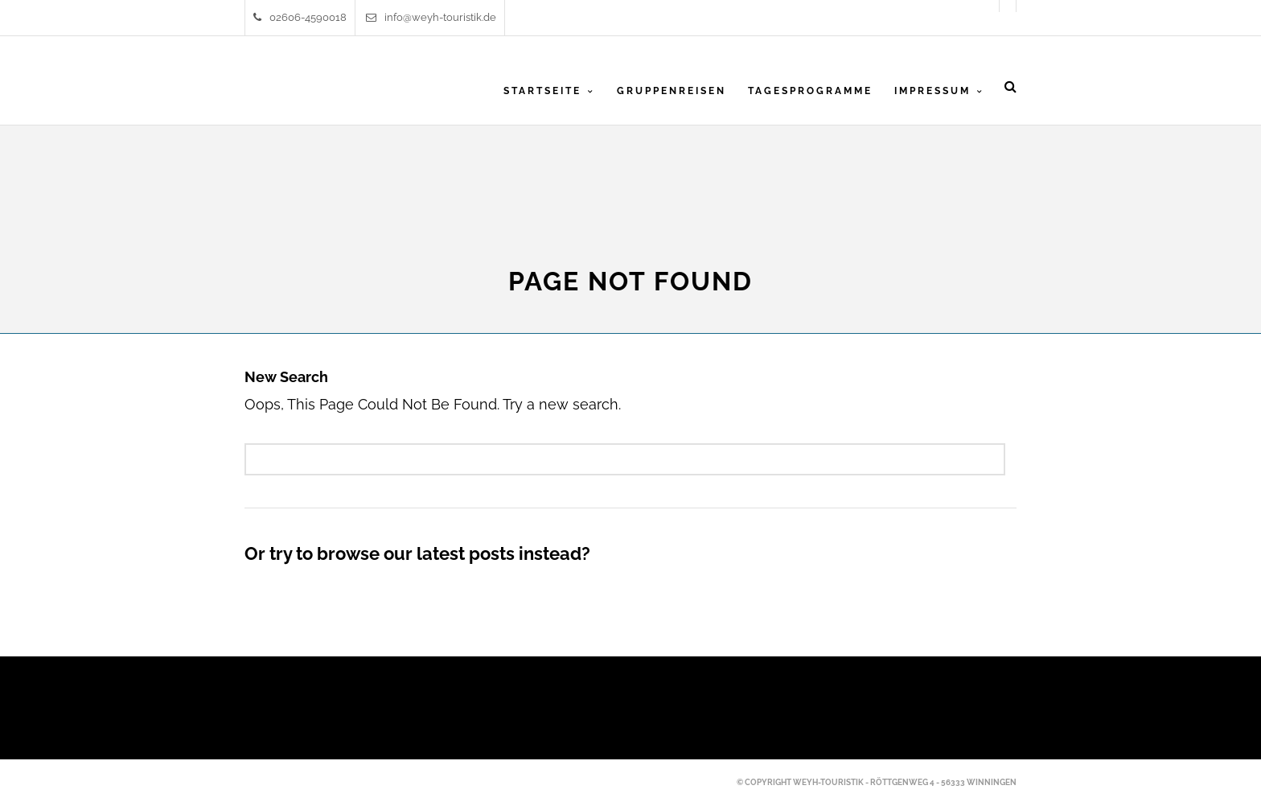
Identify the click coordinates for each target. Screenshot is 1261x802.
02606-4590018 (300, 17)
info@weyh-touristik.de (431, 17)
